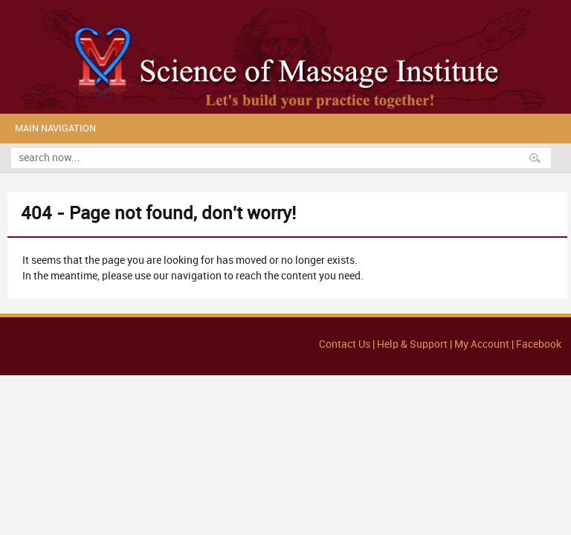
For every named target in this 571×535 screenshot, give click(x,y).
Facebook (538, 344)
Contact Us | (348, 344)
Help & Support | (415, 344)
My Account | (484, 344)
